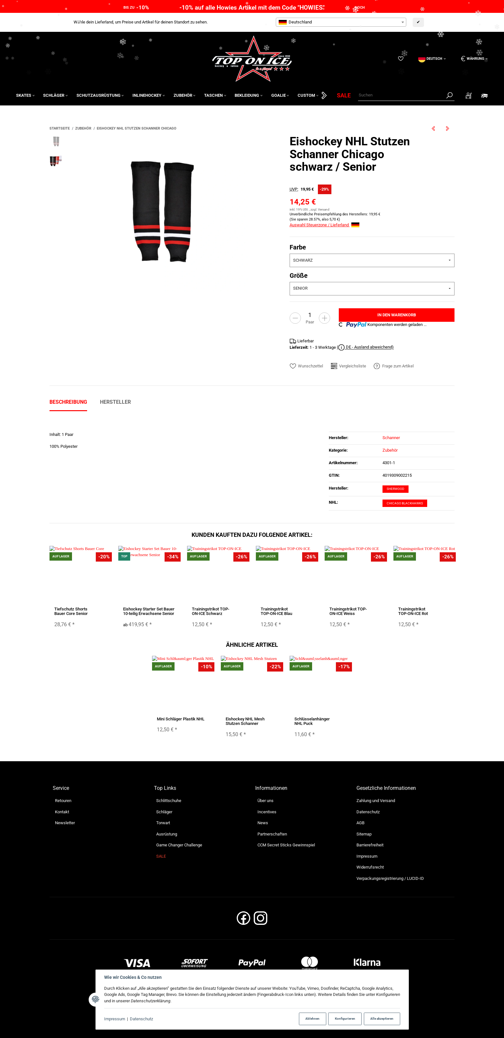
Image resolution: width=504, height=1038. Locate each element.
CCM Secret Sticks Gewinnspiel (286, 845)
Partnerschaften (272, 834)
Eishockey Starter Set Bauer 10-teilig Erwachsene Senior (149, 611)
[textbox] (341, 22)
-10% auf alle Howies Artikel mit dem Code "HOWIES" (252, 7)
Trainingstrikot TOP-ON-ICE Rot (413, 611)
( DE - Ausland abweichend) (365, 347)
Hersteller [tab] (115, 402)
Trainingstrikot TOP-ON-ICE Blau (276, 611)
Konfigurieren (345, 1018)
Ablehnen (312, 1018)
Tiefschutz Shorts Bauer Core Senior (71, 611)
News (262, 822)
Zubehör (390, 450)
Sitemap (364, 834)
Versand (323, 209)
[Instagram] (260, 920)
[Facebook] (243, 920)
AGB (360, 822)
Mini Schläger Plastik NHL (180, 719)
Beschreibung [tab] (68, 402)
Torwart (163, 822)
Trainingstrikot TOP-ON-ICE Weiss (348, 611)
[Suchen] (401, 95)
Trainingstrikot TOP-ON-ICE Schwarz (210, 611)
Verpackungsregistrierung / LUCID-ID (390, 878)
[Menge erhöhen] (324, 317)
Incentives (266, 811)
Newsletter (65, 822)
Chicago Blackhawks (405, 503)
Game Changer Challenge (179, 845)
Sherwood (395, 489)
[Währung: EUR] (472, 59)
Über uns (265, 800)
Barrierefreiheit (369, 845)
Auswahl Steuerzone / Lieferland (324, 224)
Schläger (164, 811)
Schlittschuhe (168, 800)
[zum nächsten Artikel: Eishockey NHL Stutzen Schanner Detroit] (447, 128)
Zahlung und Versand (375, 800)
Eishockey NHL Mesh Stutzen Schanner (245, 721)
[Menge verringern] (295, 317)
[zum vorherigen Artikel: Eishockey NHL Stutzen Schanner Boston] (433, 128)
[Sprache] (432, 58)
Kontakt (62, 811)
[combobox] (341, 22)
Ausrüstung (166, 834)
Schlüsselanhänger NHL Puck (312, 721)
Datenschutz (141, 1018)
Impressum (114, 1018)
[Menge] (310, 315)
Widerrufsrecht (370, 867)
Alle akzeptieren (381, 1018)
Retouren (63, 800)
